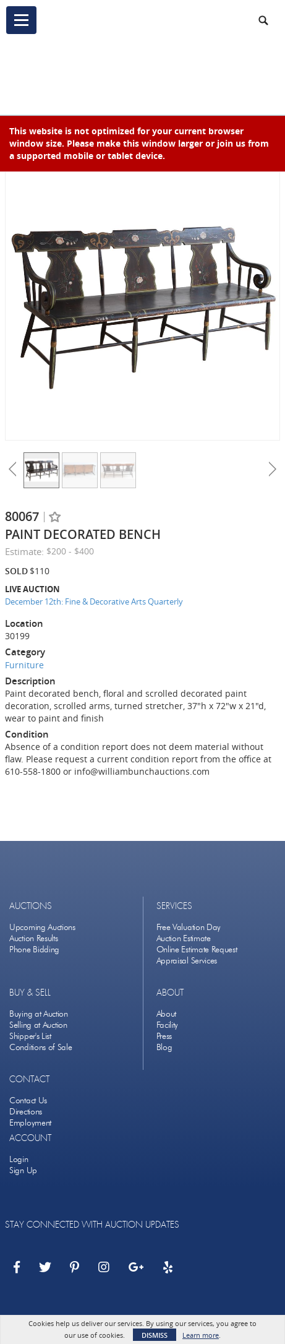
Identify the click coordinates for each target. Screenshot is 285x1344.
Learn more (200, 1335)
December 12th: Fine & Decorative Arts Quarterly (94, 601)
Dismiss (155, 1335)
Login (18, 1159)
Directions (25, 1111)
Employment (30, 1123)
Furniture (24, 665)
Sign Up (23, 1170)
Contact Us (28, 1100)
